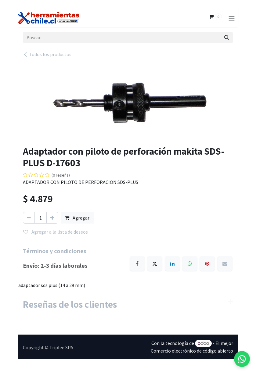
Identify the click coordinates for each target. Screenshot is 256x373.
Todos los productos (47, 54)
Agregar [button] (77, 218)
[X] (154, 263)
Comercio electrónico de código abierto (192, 351)
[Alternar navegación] (231, 18)
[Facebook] (137, 263)
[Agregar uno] (52, 218)
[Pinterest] (207, 263)
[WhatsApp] (189, 263)
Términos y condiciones (54, 251)
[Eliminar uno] (29, 218)
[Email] (225, 263)
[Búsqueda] (226, 37)
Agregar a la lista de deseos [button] (55, 232)
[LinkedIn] (172, 263)
